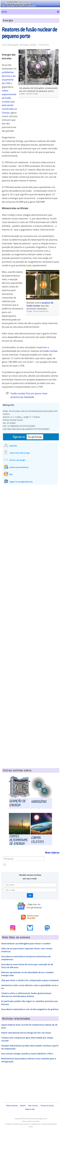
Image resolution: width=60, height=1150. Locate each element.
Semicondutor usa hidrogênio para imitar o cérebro (26, 943)
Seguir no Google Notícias (21, 481)
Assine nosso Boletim (18, 467)
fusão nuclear (50, 350)
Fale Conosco (33, 1106)
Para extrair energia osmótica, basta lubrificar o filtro (27, 1053)
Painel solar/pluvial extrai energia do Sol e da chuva (26, 1032)
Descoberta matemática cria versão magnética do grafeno (30, 1009)
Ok (30, 895)
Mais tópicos (52, 852)
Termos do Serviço (47, 1106)
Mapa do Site (30, 1109)
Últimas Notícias (12, 1106)
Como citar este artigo (19, 453)
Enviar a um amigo (17, 460)
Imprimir (13, 446)
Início (4, 11)
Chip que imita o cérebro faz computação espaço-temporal (30, 980)
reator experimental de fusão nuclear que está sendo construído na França (9, 101)
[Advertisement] (39, 119)
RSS (10, 474)
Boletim (23, 1106)
